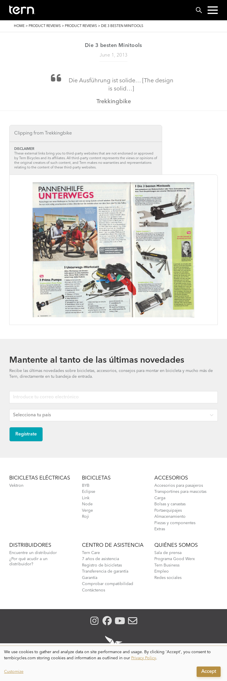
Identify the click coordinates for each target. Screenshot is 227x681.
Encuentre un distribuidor (33, 553)
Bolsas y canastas (170, 504)
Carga (159, 498)
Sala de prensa (168, 553)
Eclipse (88, 492)
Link (85, 498)
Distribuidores (30, 545)
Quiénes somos (176, 545)
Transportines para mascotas (180, 492)
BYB (85, 486)
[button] (213, 10)
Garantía (89, 578)
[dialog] (113, 663)
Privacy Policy (143, 658)
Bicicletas (96, 478)
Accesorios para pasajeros (178, 486)
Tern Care (91, 553)
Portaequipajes (168, 511)
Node (87, 504)
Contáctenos (93, 590)
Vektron (16, 486)
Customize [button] (13, 672)
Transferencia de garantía (105, 571)
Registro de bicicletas (102, 565)
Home (19, 26)
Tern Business (167, 565)
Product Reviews (45, 26)
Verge (87, 511)
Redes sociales (168, 578)
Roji (85, 517)
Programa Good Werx (174, 559)
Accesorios (171, 478)
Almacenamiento (170, 517)
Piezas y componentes (174, 523)
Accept (208, 671)
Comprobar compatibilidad (107, 584)
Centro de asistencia (113, 545)
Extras (159, 529)
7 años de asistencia (100, 559)
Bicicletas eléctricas (39, 478)
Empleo (161, 571)
